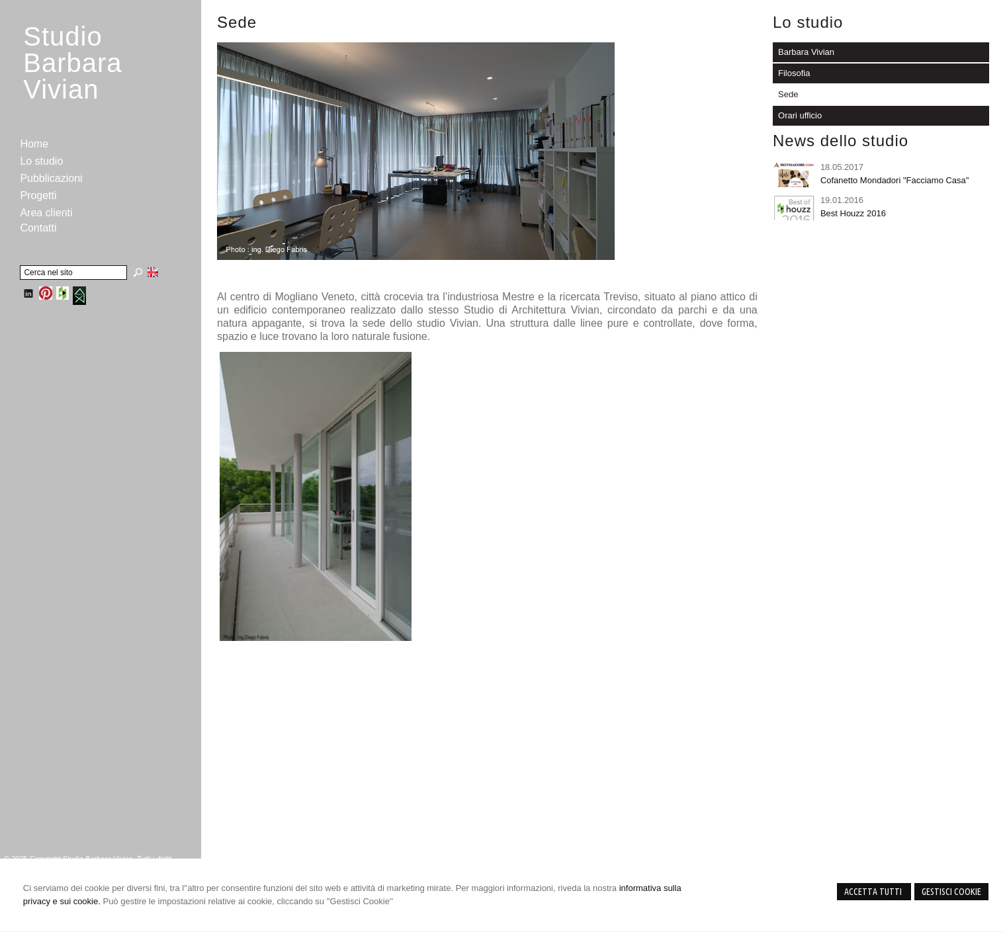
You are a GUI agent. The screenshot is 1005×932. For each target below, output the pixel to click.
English (153, 272)
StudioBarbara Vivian (72, 63)
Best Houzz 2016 (853, 213)
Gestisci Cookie (951, 891)
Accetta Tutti (874, 891)
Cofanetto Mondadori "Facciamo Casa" (894, 180)
